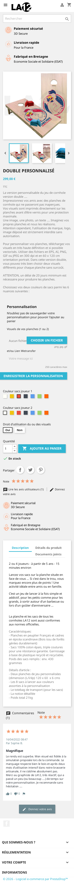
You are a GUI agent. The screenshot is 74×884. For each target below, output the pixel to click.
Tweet (30, 470)
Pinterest (41, 470)
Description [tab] (20, 548)
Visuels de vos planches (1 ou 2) (28, 329)
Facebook (6, 823)
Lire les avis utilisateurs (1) (23, 489)
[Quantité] (7, 448)
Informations (14, 872)
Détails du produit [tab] (48, 548)
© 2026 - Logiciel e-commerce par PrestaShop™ (35, 879)
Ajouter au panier (42, 448)
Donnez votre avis (37, 809)
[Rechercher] (37, 18)
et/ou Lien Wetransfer (21, 351)
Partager (20, 470)
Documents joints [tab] (48, 554)
